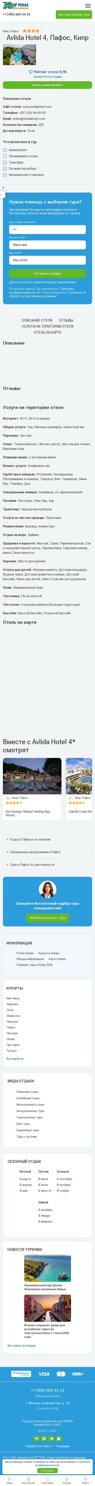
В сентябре (64, 1179)
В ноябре (63, 1190)
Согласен (47, 1470)
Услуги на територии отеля (47, 326)
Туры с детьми (26, 1136)
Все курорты (14, 1058)
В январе (44, 1215)
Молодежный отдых (30, 1104)
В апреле (26, 1185)
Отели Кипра (25, 953)
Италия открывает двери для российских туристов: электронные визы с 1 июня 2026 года (46, 1331)
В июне (43, 1179)
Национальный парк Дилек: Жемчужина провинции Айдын (45, 1287)
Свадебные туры (27, 1130)
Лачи (9, 1010)
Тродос (11, 1050)
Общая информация (30, 959)
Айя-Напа (12, 998)
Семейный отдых (28, 1098)
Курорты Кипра (48, 953)
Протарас (13, 1045)
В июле (43, 1185)
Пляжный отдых (27, 1092)
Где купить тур (47, 1408)
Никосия (12, 1021)
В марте (25, 1179)
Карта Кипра (57, 959)
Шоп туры (23, 1124)
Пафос (11, 1027)
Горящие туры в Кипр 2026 (34, 965)
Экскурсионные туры (30, 1111)
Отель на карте (47, 332)
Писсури (12, 1033)
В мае (24, 1190)
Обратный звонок (47, 1396)
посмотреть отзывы (48, 77)
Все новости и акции (21, 1345)
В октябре (64, 1185)
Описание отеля (37, 320)
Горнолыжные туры (29, 1117)
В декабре (45, 1210)
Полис (10, 1039)
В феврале (45, 1221)
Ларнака (12, 1004)
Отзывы (66, 320)
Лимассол (13, 1016)
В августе (44, 1190)
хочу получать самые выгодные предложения (43, 282)
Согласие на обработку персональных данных (47, 294)
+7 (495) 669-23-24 (16, 14)
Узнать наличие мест (48, 85)
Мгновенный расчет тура (47, 918)
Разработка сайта (38, 1446)
